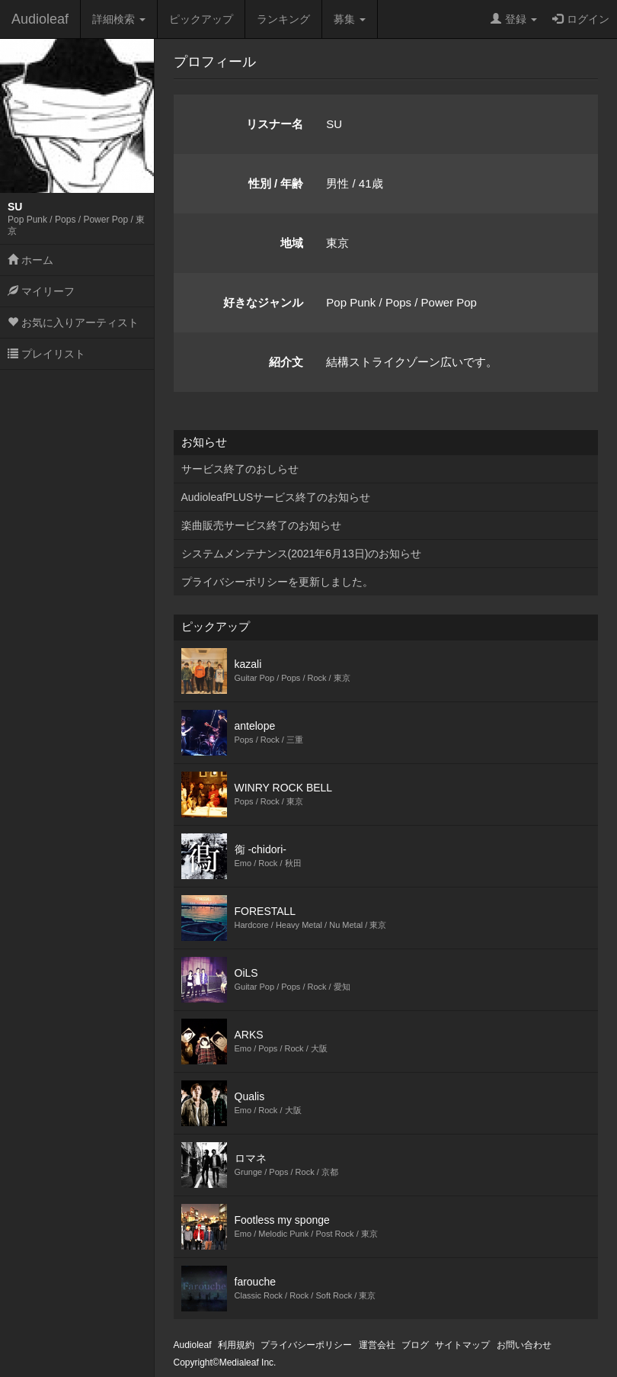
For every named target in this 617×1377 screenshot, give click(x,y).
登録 (514, 19)
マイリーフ (41, 291)
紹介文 (286, 361)
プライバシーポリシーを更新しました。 (277, 582)
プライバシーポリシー (306, 1345)
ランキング (283, 19)
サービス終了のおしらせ (240, 469)
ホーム (30, 260)
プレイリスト (46, 354)
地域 (291, 242)
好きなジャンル (263, 302)
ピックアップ (201, 19)
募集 (350, 19)
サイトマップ (462, 1345)
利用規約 (236, 1345)
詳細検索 (118, 19)
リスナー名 (274, 123)
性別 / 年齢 (276, 183)
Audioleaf (40, 19)
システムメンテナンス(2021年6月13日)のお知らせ (301, 553)
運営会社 (377, 1345)
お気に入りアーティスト (73, 322)
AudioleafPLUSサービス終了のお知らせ (276, 497)
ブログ (415, 1345)
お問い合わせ (524, 1345)
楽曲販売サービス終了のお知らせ (261, 525)
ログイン (580, 19)
